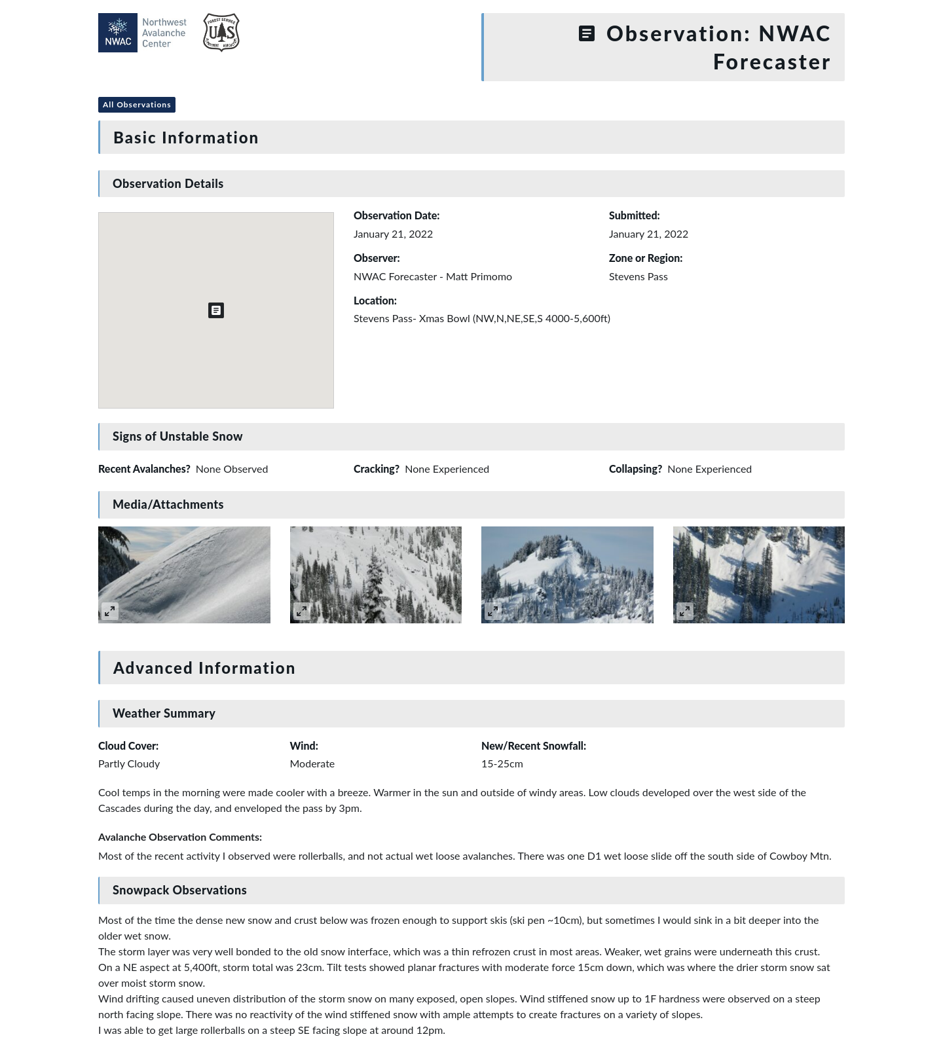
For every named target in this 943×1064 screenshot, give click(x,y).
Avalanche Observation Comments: (180, 836)
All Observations (137, 104)
